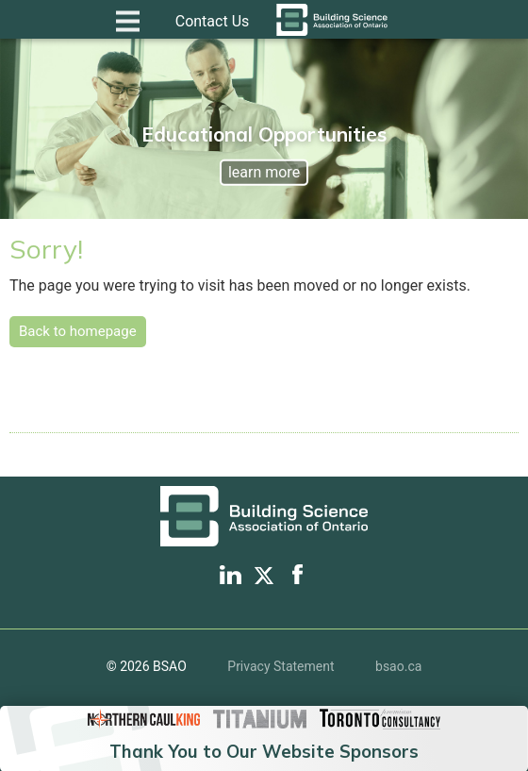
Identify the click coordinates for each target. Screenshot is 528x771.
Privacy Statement (280, 666)
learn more (264, 172)
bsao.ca (398, 666)
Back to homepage (78, 331)
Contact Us (212, 21)
